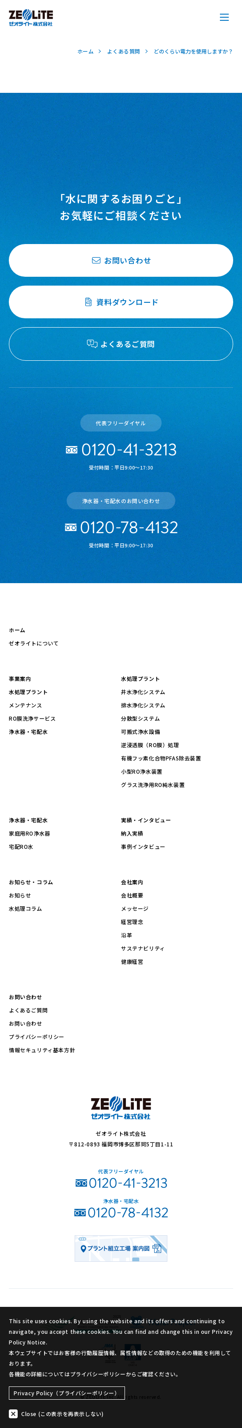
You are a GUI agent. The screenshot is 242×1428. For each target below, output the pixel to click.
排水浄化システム (143, 705)
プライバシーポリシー (36, 1036)
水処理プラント (28, 691)
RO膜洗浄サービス (32, 718)
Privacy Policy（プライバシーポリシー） (67, 1393)
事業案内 (20, 678)
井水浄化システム (143, 691)
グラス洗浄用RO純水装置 (153, 784)
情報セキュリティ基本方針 (42, 1050)
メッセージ (135, 908)
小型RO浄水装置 (142, 771)
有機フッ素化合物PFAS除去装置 (161, 758)
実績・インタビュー (146, 820)
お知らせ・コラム (31, 882)
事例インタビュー (143, 846)
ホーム (17, 630)
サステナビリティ (143, 948)
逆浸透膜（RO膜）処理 (150, 744)
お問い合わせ (25, 996)
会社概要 (132, 895)
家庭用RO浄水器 (29, 833)
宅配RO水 (21, 846)
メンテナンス (25, 705)
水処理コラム (25, 908)
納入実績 (132, 833)
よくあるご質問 (28, 1010)
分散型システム (140, 718)
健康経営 (132, 961)
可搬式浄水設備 (140, 731)
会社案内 (132, 882)
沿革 (126, 935)
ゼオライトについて (34, 643)
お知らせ (20, 895)
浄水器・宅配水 (28, 731)
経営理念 (132, 921)
